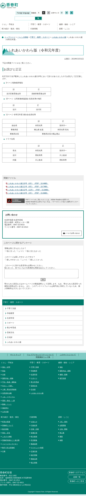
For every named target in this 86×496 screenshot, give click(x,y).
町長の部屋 (6, 423)
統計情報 (34, 457)
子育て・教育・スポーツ (40, 24)
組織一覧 (77, 479)
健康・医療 (63, 376)
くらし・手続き (8, 24)
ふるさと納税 (7, 438)
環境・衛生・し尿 (8, 402)
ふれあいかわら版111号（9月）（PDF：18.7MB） (28, 187)
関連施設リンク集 (43, 359)
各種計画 (34, 434)
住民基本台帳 (7, 395)
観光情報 (5, 431)
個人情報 (34, 464)
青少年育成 (11, 329)
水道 (3, 376)
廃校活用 (34, 461)
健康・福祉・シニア (67, 24)
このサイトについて (68, 356)
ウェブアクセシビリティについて (40, 356)
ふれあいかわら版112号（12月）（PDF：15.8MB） (29, 190)
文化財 (9, 339)
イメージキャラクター (10, 446)
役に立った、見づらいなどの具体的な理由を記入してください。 (30, 268)
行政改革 (34, 427)
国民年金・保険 (7, 380)
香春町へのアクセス (77, 474)
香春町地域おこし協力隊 (10, 442)
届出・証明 (6, 369)
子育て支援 (11, 310)
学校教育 (10, 315)
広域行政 (34, 453)
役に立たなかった (34, 251)
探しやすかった (13, 260)
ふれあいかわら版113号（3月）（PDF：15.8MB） (28, 193)
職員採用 (34, 446)
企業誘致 (63, 427)
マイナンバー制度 (37, 449)
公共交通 (5, 413)
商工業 (62, 434)
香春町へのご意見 (77, 483)
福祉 (61, 369)
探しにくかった (36, 260)
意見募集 (34, 442)
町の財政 (34, 438)
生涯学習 (10, 320)
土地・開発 (63, 431)
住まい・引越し (7, 387)
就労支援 (63, 380)
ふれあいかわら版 (59, 37)
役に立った (11, 251)
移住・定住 (6, 434)
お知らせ (34, 423)
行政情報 (34, 29)
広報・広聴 (35, 431)
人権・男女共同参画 (9, 391)
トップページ (9, 37)
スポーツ (10, 324)
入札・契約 (63, 423)
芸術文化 (10, 334)
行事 (3, 453)
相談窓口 (5, 410)
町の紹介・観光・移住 (11, 29)
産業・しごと (64, 29)
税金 (3, 372)
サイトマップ (15, 356)
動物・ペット (7, 406)
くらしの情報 (22, 37)
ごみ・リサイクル (8, 398)
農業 (61, 438)
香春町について (7, 427)
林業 (61, 442)
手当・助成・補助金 (9, 384)
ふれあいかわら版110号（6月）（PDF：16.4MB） (28, 183)
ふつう (21, 251)
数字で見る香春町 (8, 449)
